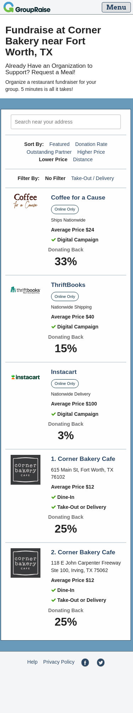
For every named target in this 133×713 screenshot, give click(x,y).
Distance (83, 159)
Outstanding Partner (49, 152)
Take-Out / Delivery (92, 178)
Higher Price (91, 152)
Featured (59, 144)
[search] (66, 122)
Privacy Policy (58, 662)
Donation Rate (91, 144)
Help (32, 662)
